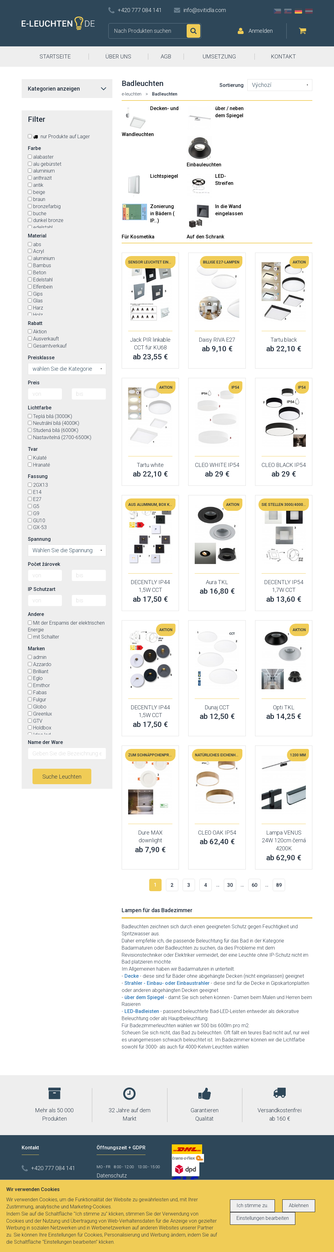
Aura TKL (217, 582)
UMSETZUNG (219, 56)
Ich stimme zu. (252, 1205)
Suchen (193, 31)
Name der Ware (45, 742)
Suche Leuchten (61, 776)
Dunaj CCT (217, 707)
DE (298, 11)
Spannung (39, 539)
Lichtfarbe (39, 408)
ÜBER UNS (118, 56)
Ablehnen (299, 1205)
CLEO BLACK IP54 (284, 465)
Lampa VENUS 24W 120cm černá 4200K (284, 840)
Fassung (38, 476)
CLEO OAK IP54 (217, 832)
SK (288, 11)
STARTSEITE (55, 56)
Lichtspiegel (164, 176)
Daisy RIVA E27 (217, 339)
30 (230, 885)
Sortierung (231, 85)
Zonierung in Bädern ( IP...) (162, 213)
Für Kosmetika (138, 237)
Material (37, 236)
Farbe (34, 148)
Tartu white (150, 465)
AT (309, 11)
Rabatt (35, 323)
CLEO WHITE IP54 (217, 465)
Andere (36, 614)
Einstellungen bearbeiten (262, 1218)
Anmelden (261, 31)
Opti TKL (283, 707)
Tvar (33, 449)
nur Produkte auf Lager (59, 136)
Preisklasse (41, 358)
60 (254, 885)
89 (279, 885)
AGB (166, 56)
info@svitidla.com (204, 10)
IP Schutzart (41, 589)
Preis (34, 383)
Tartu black (284, 339)
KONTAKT (283, 56)
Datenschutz (112, 1175)
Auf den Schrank (205, 237)
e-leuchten (131, 94)
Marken (36, 649)
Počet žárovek (44, 564)
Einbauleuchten (204, 165)
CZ (277, 11)
